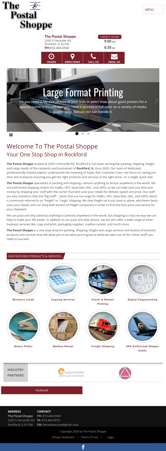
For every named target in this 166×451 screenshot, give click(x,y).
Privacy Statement (63, 437)
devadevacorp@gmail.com (60, 425)
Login (110, 437)
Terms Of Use (89, 437)
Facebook (41, 390)
